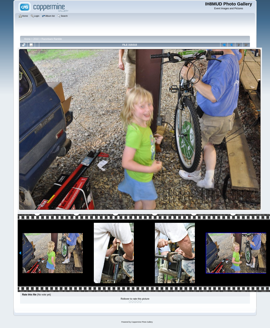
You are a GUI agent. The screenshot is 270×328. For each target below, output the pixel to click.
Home (27, 39)
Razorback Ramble (51, 39)
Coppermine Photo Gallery (142, 322)
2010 (36, 39)
